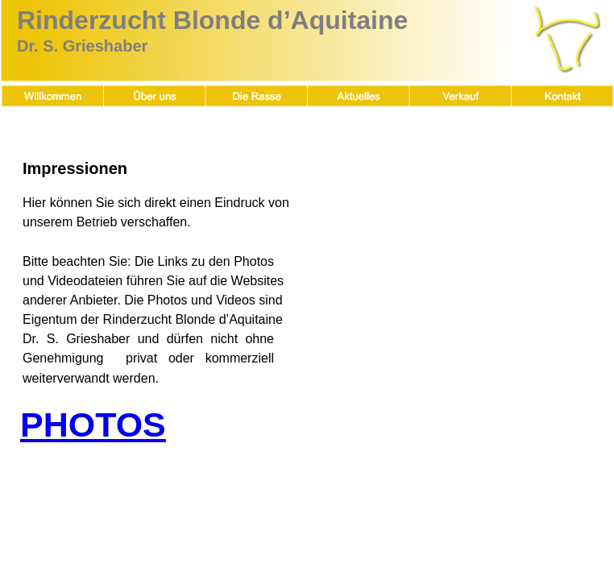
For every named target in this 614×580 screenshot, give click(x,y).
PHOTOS (93, 424)
